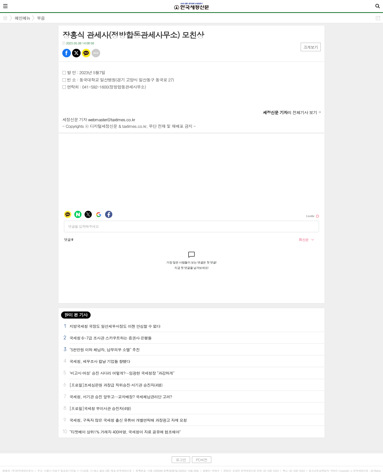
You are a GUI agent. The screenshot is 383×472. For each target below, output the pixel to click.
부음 (41, 18)
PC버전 (201, 459)
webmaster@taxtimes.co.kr (111, 119)
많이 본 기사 (75, 315)
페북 (66, 53)
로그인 (181, 459)
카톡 (86, 53)
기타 (96, 53)
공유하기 (378, 18)
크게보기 (310, 47)
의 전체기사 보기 (290, 112)
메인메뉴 (22, 18)
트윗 (76, 53)
